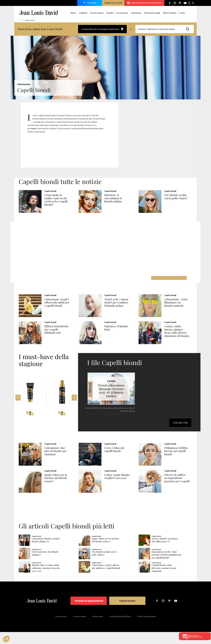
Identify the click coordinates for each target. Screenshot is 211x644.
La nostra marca (61, 628)
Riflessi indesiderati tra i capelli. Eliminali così (57, 335)
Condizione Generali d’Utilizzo (120, 628)
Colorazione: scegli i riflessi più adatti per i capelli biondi (59, 305)
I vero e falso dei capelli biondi (117, 456)
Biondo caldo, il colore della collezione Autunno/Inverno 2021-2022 (46, 580)
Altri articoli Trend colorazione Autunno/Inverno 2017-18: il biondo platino (110, 416)
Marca (74, 13)
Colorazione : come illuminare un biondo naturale (179, 305)
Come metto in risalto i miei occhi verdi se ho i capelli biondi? (59, 199)
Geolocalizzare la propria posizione (102, 29)
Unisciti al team (113, 3)
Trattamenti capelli (152, 13)
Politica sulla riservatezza (146, 628)
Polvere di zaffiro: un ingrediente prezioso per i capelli (178, 489)
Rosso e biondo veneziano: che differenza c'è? (165, 552)
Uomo (182, 13)
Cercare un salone (79, 628)
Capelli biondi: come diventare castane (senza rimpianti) (164, 580)
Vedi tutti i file (180, 429)
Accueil (21, 20)
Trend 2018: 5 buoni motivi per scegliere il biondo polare (119, 305)
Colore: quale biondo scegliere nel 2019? (117, 487)
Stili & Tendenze (170, 13)
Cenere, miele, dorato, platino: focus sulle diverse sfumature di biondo (178, 337)
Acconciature (122, 13)
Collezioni (84, 13)
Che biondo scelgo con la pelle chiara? (179, 196)
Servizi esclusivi (97, 13)
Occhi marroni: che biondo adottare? (45, 565)
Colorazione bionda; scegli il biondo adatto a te (46, 552)
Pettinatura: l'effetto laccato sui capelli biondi (179, 458)
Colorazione (136, 13)
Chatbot (89, 3)
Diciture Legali (97, 628)
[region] (71, 136)
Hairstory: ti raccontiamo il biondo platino (116, 198)
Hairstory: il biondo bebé (119, 332)
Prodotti (110, 13)
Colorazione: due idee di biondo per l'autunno (58, 458)
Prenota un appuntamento (144, 2)
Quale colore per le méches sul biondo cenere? (59, 487)
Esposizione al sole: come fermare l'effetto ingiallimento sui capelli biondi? (166, 566)
